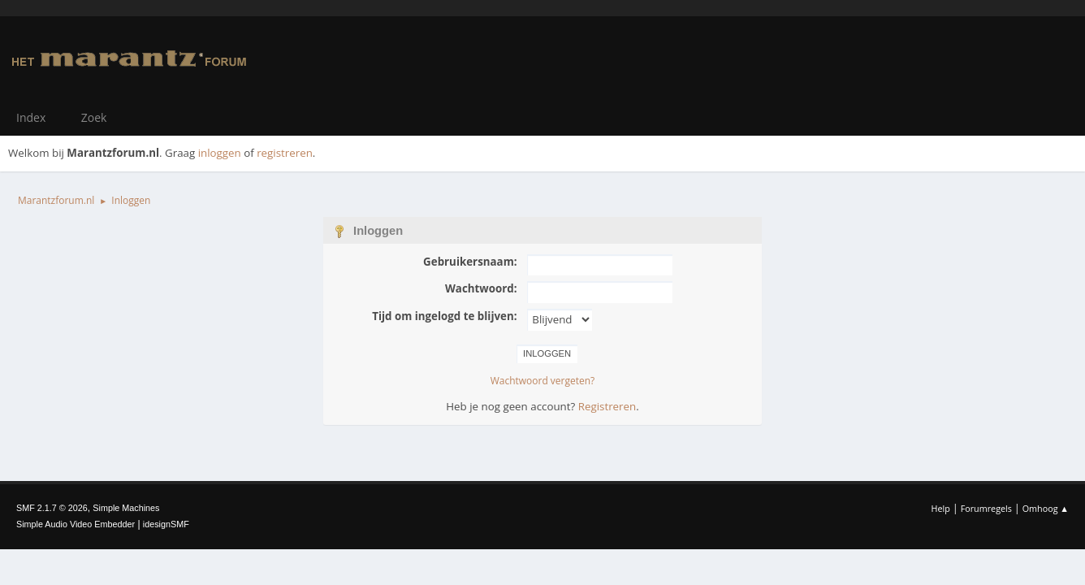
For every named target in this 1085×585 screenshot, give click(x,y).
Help (940, 508)
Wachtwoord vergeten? (543, 381)
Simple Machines (126, 508)
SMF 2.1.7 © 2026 (52, 508)
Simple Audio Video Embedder (75, 524)
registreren (285, 152)
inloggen (219, 152)
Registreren (607, 406)
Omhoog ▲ (1045, 508)
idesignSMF (166, 524)
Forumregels (986, 508)
